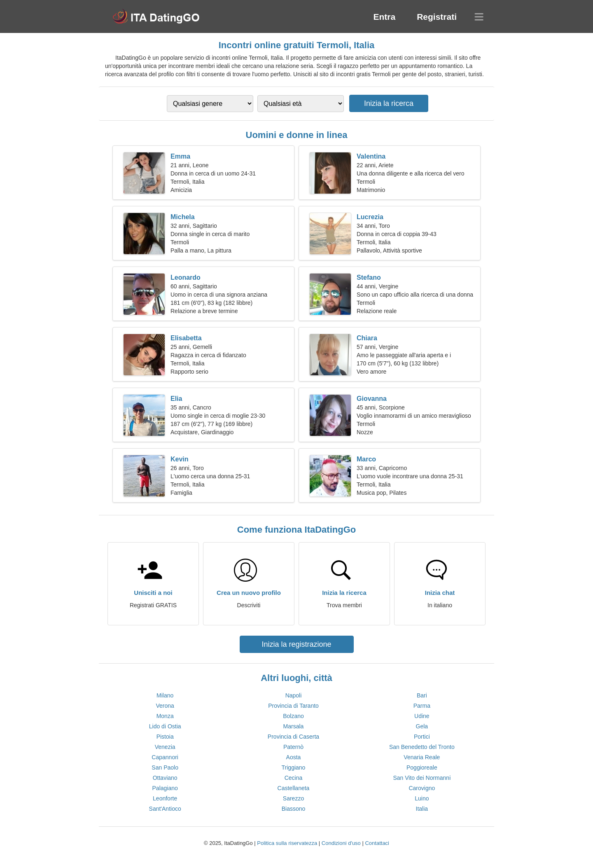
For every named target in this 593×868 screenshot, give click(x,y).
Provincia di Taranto (293, 705)
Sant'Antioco (165, 808)
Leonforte (165, 798)
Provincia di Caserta (293, 736)
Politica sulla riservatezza (287, 843)
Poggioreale (421, 767)
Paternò (293, 747)
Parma (421, 705)
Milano (164, 695)
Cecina (294, 777)
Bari (422, 695)
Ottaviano (165, 777)
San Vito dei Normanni (422, 777)
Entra (384, 16)
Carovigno (422, 788)
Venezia (165, 747)
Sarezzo (293, 798)
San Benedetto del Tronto (422, 747)
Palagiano (165, 788)
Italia (422, 808)
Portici (422, 736)
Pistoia (165, 736)
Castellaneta (294, 788)
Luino (422, 798)
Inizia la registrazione (296, 644)
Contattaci (377, 843)
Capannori (165, 757)
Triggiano (294, 767)
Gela (422, 726)
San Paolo (165, 767)
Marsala (293, 726)
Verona (165, 705)
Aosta (293, 757)
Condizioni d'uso (341, 843)
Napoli (293, 695)
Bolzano (293, 716)
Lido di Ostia (165, 726)
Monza (165, 716)
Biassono (294, 808)
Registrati (437, 16)
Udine (422, 716)
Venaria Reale (422, 757)
